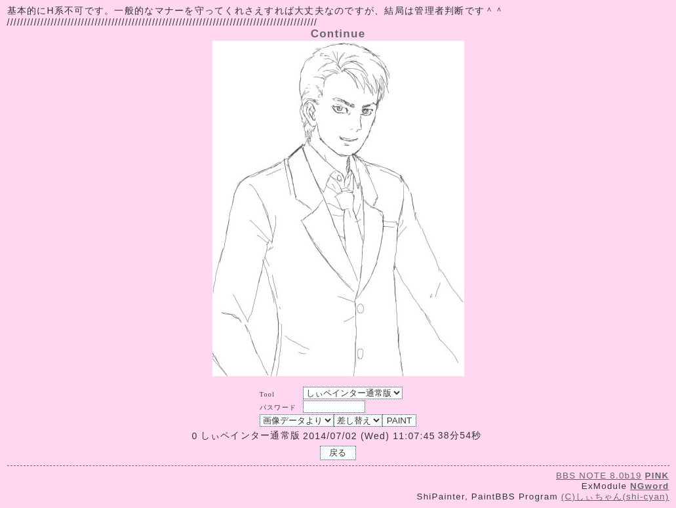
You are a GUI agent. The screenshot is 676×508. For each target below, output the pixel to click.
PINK (657, 475)
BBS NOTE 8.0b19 (599, 475)
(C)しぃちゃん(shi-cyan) (615, 496)
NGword (649, 486)
